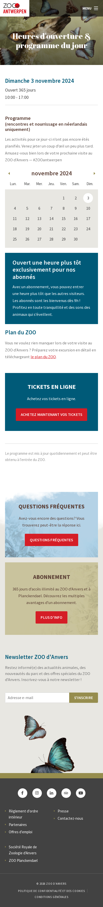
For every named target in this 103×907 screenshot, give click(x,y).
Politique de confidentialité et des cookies (51, 891)
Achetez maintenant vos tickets (51, 414)
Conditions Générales (51, 897)
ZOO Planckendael (23, 860)
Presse (63, 811)
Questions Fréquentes (51, 540)
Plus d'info (51, 617)
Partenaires (18, 824)
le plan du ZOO (43, 356)
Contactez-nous (70, 818)
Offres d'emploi (20, 831)
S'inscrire (83, 697)
